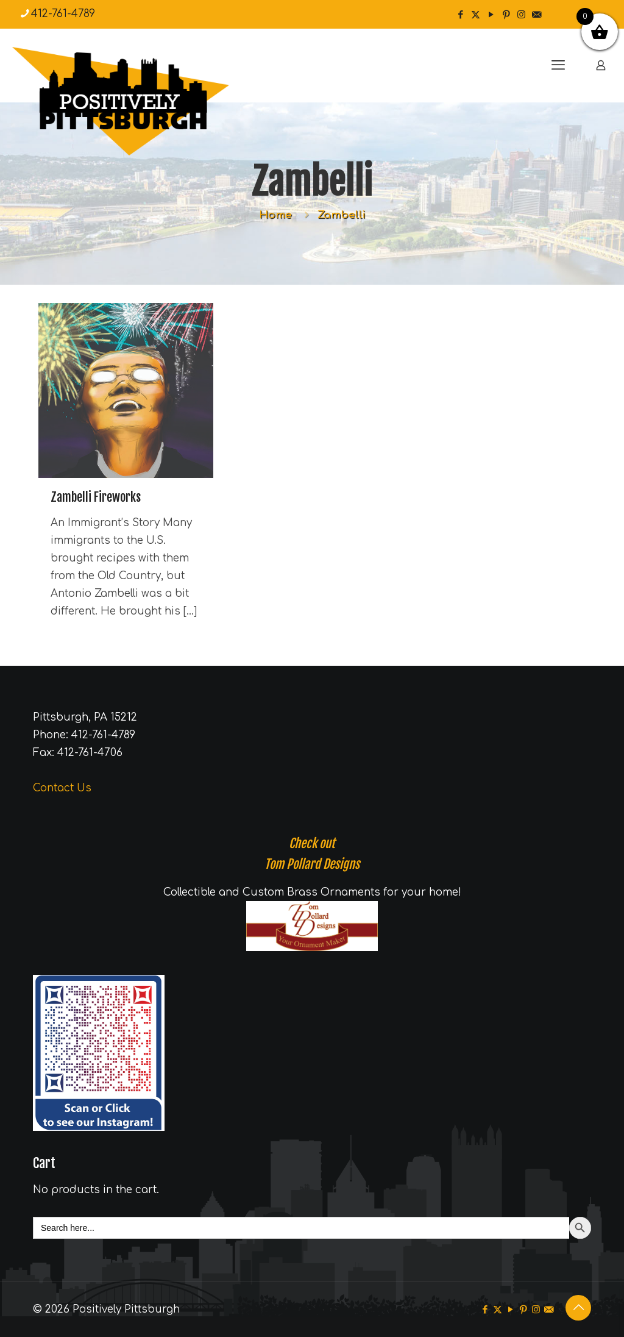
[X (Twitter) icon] (475, 15)
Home (275, 215)
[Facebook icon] (460, 15)
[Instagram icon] (521, 15)
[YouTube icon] (490, 15)
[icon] (536, 15)
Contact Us (62, 788)
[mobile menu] (558, 65)
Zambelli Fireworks (96, 497)
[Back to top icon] (578, 1308)
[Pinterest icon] (506, 15)
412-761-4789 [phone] (63, 14)
